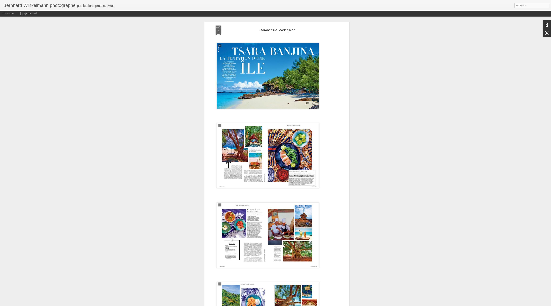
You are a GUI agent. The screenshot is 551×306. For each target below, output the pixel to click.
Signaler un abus (298, 304)
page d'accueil (29, 13)
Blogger (287, 304)
